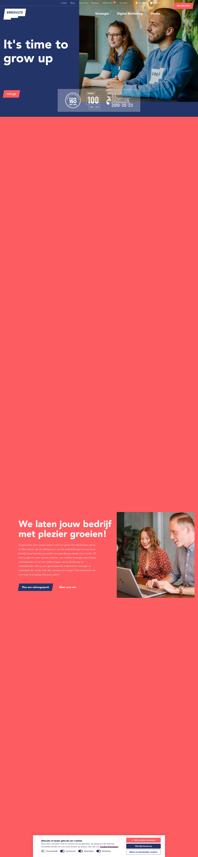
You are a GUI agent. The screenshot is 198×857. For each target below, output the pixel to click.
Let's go (11, 93)
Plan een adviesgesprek (35, 587)
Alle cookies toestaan (143, 840)
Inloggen (140, 3)
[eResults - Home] (14, 14)
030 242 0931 (183, 5)
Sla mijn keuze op (143, 846)
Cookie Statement (109, 847)
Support (155, 3)
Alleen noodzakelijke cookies (143, 852)
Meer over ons (67, 587)
